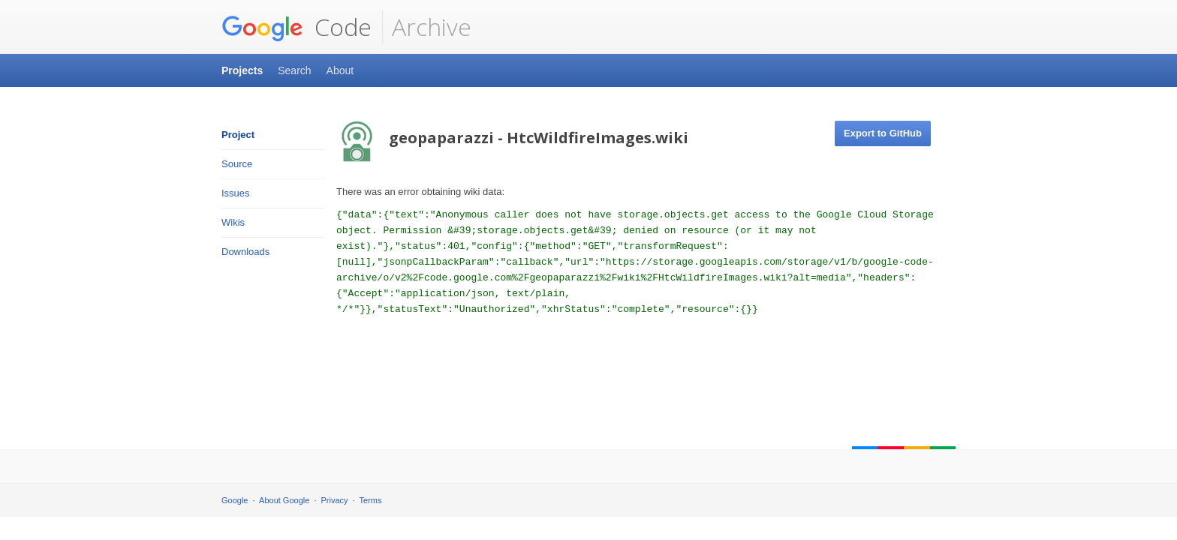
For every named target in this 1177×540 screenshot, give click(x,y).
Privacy (334, 500)
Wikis (233, 222)
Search (294, 70)
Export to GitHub (883, 133)
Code (296, 27)
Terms (371, 500)
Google (234, 500)
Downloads (245, 251)
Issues (235, 193)
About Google (284, 500)
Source (236, 164)
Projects (242, 70)
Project (237, 134)
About (340, 70)
